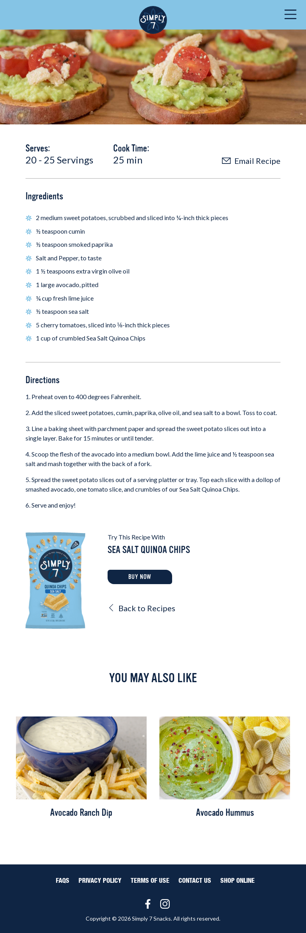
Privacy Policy (100, 881)
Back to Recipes (141, 608)
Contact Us (194, 881)
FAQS (62, 881)
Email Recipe (251, 160)
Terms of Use (150, 881)
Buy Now (140, 577)
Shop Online (237, 881)
